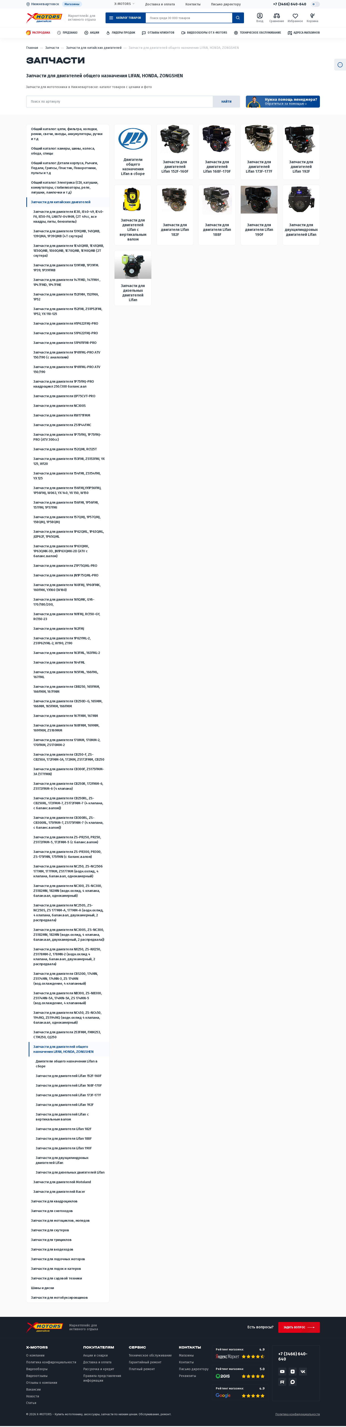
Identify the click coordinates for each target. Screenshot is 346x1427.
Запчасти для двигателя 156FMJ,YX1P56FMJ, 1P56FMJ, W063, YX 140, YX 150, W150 (67, 490)
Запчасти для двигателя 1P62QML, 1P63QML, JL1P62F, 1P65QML (68, 534)
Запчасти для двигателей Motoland (62, 1182)
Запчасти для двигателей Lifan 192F (65, 1105)
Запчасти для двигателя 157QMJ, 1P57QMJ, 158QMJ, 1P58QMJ (66, 519)
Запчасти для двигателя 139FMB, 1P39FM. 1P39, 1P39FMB (66, 267)
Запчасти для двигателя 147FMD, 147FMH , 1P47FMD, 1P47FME (66, 282)
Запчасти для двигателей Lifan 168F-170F (69, 1085)
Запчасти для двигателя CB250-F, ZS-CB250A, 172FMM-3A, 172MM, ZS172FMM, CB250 (68, 757)
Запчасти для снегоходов (52, 1211)
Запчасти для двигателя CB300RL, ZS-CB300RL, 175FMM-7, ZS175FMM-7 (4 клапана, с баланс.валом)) (68, 823)
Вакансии (33, 1390)
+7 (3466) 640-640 (289, 4)
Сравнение (276, 18)
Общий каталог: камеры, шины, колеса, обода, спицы (63, 151)
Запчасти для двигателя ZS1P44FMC (62, 425)
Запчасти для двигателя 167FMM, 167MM (65, 716)
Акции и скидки (95, 1356)
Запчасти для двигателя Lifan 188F (63, 1138)
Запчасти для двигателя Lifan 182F (63, 1129)
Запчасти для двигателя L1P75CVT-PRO (64, 396)
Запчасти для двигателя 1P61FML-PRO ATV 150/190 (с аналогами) (66, 354)
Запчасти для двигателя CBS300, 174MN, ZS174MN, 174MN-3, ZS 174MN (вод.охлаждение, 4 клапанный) (65, 979)
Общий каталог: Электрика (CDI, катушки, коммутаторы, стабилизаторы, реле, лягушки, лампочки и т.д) (64, 187)
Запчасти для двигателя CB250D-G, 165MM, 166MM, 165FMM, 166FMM (67, 703)
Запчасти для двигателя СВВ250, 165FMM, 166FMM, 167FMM (66, 689)
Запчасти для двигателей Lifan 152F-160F (68, 1076)
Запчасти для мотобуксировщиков (59, 1297)
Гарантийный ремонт (145, 1363)
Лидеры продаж (120, 33)
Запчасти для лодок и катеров (56, 1269)
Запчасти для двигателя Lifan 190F (63, 1148)
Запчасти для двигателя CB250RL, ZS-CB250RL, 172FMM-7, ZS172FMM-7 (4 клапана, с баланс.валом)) (68, 803)
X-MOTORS (122, 4)
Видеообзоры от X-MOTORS (204, 33)
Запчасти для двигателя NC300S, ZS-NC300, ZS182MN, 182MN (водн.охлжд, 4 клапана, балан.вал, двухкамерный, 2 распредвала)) (68, 935)
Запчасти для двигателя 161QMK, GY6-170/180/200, (63, 602)
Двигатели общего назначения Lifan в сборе (66, 1063)
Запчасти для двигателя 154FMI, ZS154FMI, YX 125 (67, 475)
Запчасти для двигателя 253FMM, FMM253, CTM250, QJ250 (67, 1034)
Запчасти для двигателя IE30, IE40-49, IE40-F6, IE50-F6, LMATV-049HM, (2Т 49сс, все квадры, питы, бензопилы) (68, 217)
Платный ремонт (142, 1370)
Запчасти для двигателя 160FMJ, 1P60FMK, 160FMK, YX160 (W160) (66, 587)
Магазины (72, 4)
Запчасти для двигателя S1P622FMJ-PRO (65, 333)
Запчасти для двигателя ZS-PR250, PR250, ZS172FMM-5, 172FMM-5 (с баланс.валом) (67, 839)
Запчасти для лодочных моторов (58, 1259)
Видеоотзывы (36, 1377)
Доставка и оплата (160, 4)
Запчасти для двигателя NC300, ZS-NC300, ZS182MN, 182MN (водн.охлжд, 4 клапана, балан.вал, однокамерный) (67, 891)
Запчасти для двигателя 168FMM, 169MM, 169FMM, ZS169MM (66, 727)
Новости (32, 1397)
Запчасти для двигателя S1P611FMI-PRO (65, 343)
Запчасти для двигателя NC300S (59, 406)
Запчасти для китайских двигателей (60, 202)
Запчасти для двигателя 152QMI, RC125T (65, 449)
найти (226, 101)
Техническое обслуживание (257, 33)
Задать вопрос (294, 1328)
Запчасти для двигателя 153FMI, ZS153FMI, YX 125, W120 (69, 461)
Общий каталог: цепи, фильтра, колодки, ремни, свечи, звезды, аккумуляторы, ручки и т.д (66, 134)
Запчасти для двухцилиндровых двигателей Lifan (62, 1160)
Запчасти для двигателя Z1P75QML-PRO (65, 566)
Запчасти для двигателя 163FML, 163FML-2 (66, 653)
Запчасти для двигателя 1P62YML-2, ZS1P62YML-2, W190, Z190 (61, 640)
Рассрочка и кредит (98, 1370)
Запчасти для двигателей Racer (59, 1192)
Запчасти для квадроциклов (54, 1201)
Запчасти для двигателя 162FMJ (58, 628)
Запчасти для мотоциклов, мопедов (60, 1220)
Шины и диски (42, 1288)
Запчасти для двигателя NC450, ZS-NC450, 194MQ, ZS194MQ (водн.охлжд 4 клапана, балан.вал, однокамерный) (67, 1018)
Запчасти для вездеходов (52, 1249)
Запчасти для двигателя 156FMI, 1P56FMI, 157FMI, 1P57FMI (65, 504)
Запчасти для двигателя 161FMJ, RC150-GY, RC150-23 (66, 616)
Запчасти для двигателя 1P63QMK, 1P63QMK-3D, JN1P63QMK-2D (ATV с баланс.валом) (61, 551)
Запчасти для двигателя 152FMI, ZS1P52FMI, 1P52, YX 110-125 (67, 311)
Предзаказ (67, 33)
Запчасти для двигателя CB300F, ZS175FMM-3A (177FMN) (68, 771)
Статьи (31, 1404)
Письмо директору (225, 4)
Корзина (312, 18)
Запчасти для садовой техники (56, 1278)
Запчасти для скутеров (50, 1230)
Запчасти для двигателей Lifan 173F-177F (68, 1095)
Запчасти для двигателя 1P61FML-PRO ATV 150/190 (66, 369)
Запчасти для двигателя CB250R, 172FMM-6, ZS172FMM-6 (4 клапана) (68, 786)
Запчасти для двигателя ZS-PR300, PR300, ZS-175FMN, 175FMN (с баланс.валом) (67, 854)
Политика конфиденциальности (51, 1363)
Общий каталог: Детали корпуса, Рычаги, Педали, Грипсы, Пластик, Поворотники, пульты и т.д (64, 168)
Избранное (295, 18)
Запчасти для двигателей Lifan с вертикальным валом (62, 1116)
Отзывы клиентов (158, 33)
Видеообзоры (36, 1370)
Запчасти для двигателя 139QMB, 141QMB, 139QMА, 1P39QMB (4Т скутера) (66, 233)
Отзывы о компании (41, 1383)
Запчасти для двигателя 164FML (59, 662)
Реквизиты (187, 1377)
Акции (91, 33)
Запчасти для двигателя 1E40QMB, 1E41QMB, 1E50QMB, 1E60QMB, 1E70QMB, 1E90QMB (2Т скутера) (68, 251)
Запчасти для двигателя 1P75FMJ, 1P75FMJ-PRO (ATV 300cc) (67, 437)
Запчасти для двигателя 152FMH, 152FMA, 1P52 (66, 296)
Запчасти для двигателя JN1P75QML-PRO (65, 575)
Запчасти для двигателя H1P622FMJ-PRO (65, 323)
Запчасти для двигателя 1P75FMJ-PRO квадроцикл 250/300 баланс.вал (63, 384)
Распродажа (38, 33)
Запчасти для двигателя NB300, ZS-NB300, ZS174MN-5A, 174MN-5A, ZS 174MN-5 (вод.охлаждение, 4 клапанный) (67, 998)
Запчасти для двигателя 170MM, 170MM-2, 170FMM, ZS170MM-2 (66, 742)
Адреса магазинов (303, 33)
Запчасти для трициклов (51, 1240)
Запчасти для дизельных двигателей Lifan (70, 1172)
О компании (35, 1356)
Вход (260, 18)
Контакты (192, 4)
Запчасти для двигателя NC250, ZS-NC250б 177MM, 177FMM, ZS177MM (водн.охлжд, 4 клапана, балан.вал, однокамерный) (67, 871)
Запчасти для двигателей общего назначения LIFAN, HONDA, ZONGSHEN (63, 1049)
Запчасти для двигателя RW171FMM (61, 415)
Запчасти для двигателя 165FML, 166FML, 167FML (65, 674)
